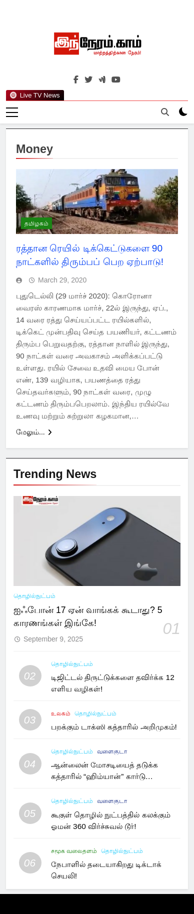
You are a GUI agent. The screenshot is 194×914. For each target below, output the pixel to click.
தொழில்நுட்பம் (35, 596)
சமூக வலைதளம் (74, 851)
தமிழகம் (36, 223)
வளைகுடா (112, 751)
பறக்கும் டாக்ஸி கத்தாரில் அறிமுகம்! (114, 726)
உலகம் (60, 713)
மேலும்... (34, 432)
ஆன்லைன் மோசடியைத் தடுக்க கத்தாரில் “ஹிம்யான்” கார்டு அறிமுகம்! (104, 776)
